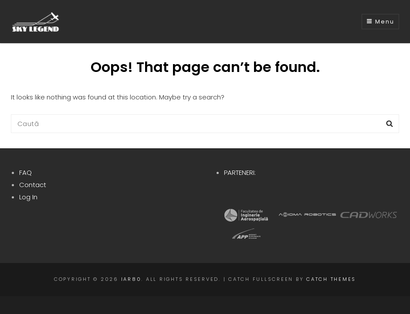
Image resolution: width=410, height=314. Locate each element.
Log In (28, 196)
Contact (32, 184)
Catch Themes (331, 279)
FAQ (25, 172)
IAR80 (131, 279)
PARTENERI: (240, 172)
